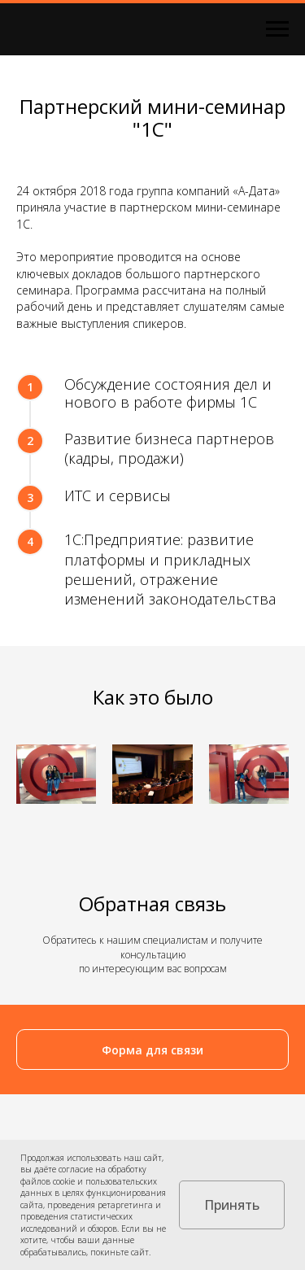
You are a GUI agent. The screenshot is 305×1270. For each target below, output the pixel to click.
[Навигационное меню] (277, 29)
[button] (152, 1049)
